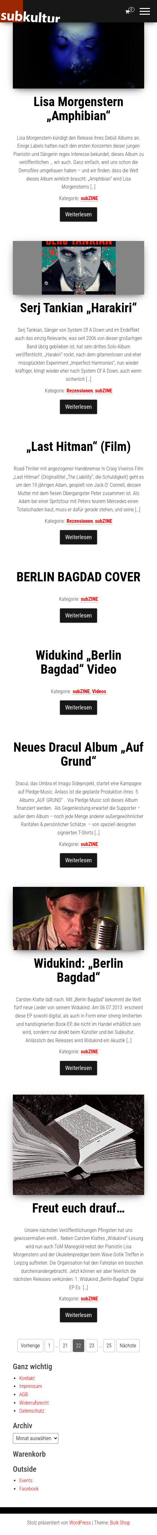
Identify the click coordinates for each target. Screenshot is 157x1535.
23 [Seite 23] (91, 1346)
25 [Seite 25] (109, 1346)
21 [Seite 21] (65, 1346)
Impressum (30, 1386)
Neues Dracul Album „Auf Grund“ (78, 754)
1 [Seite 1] (49, 1346)
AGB (23, 1395)
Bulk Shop (120, 1523)
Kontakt (27, 1378)
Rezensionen (79, 391)
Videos (99, 691)
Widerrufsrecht (34, 1403)
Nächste (128, 1346)
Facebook (29, 1489)
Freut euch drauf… (78, 1208)
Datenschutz (31, 1411)
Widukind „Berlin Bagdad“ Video (79, 662)
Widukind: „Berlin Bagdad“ (78, 970)
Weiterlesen (78, 214)
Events (25, 1480)
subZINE (89, 198)
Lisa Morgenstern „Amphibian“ (78, 108)
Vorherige (30, 1346)
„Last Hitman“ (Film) (78, 446)
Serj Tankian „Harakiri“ (78, 307)
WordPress (80, 1523)
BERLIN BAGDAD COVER (78, 577)
